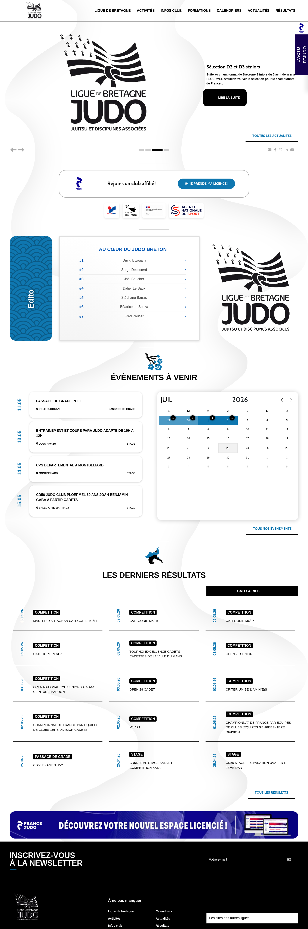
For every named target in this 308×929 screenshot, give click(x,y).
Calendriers (229, 10)
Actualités (258, 10)
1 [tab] (141, 150)
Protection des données (199, 922)
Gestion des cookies (240, 922)
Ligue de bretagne (121, 878)
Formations (199, 10)
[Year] (242, 399)
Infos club (115, 893)
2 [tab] (148, 150)
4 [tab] (166, 150)
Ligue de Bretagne (113, 10)
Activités (146, 10)
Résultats (285, 10)
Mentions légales (276, 922)
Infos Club (171, 10)
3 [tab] (157, 150)
